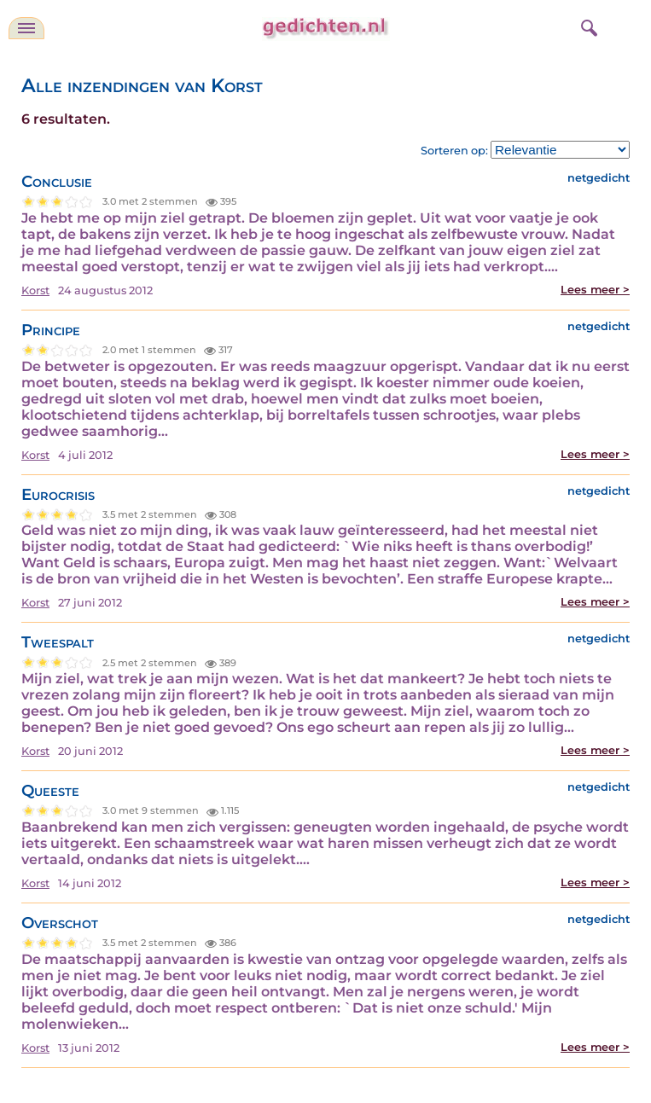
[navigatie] (26, 28)
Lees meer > (595, 289)
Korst (35, 290)
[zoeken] (587, 25)
